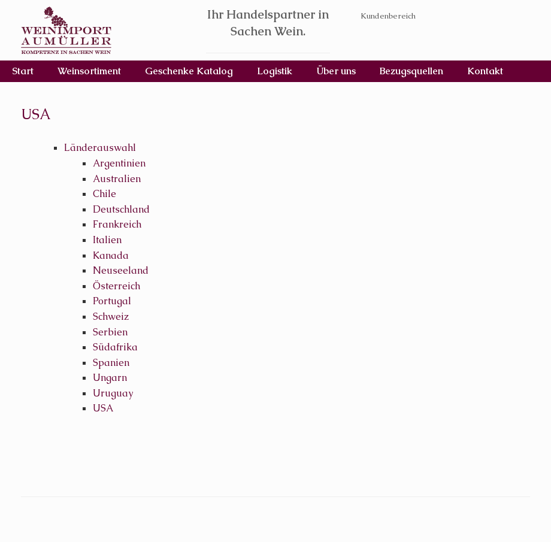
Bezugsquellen (411, 71)
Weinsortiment (89, 71)
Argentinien (119, 163)
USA (103, 408)
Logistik (274, 71)
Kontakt (485, 71)
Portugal (112, 301)
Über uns (336, 71)
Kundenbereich (388, 16)
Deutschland (121, 209)
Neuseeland (121, 270)
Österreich (116, 286)
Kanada (111, 255)
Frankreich (117, 224)
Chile (104, 193)
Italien (107, 240)
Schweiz (111, 316)
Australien (117, 178)
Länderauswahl (100, 147)
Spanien (111, 362)
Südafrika (115, 347)
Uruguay (113, 393)
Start (23, 71)
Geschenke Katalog (189, 71)
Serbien (110, 332)
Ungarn (110, 377)
